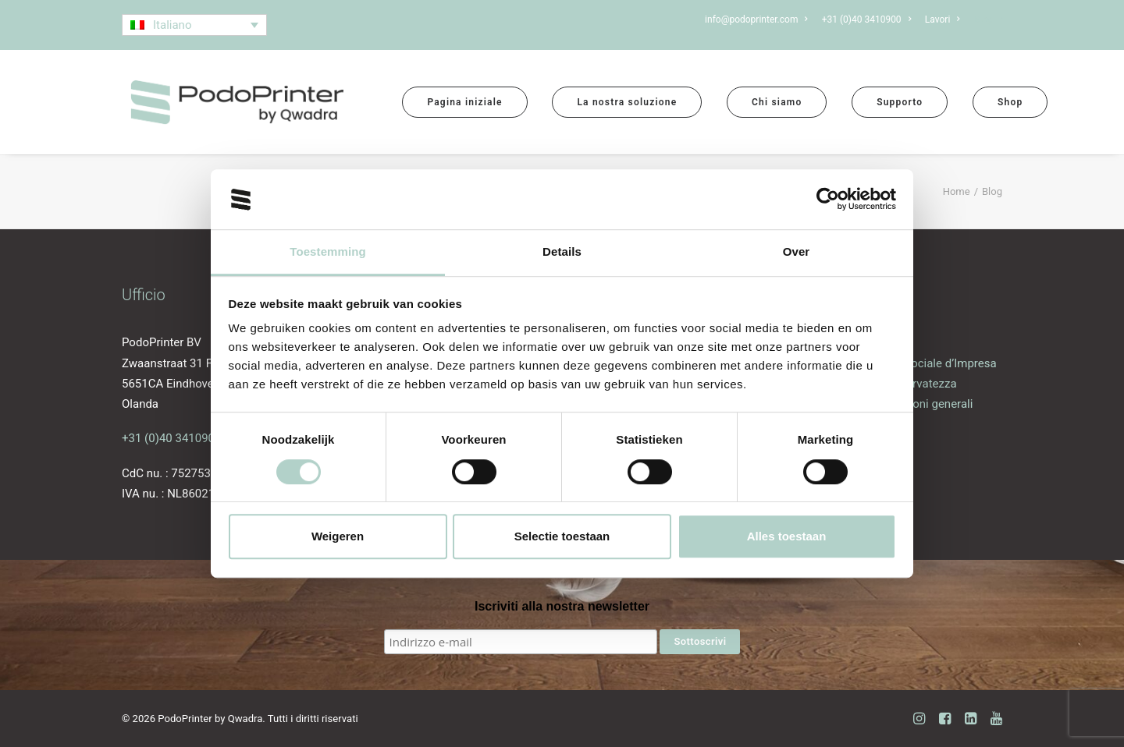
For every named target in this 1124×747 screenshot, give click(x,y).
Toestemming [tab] (328, 251)
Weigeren (337, 536)
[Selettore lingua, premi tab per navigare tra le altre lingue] (194, 25)
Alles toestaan (787, 536)
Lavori (942, 19)
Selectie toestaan (562, 536)
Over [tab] (796, 251)
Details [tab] (562, 251)
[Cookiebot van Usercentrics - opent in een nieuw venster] (827, 199)
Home (956, 191)
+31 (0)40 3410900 (171, 438)
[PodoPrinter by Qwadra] (237, 102)
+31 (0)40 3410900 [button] (866, 19)
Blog (988, 19)
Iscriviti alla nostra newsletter (562, 606)
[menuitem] (759, 19)
